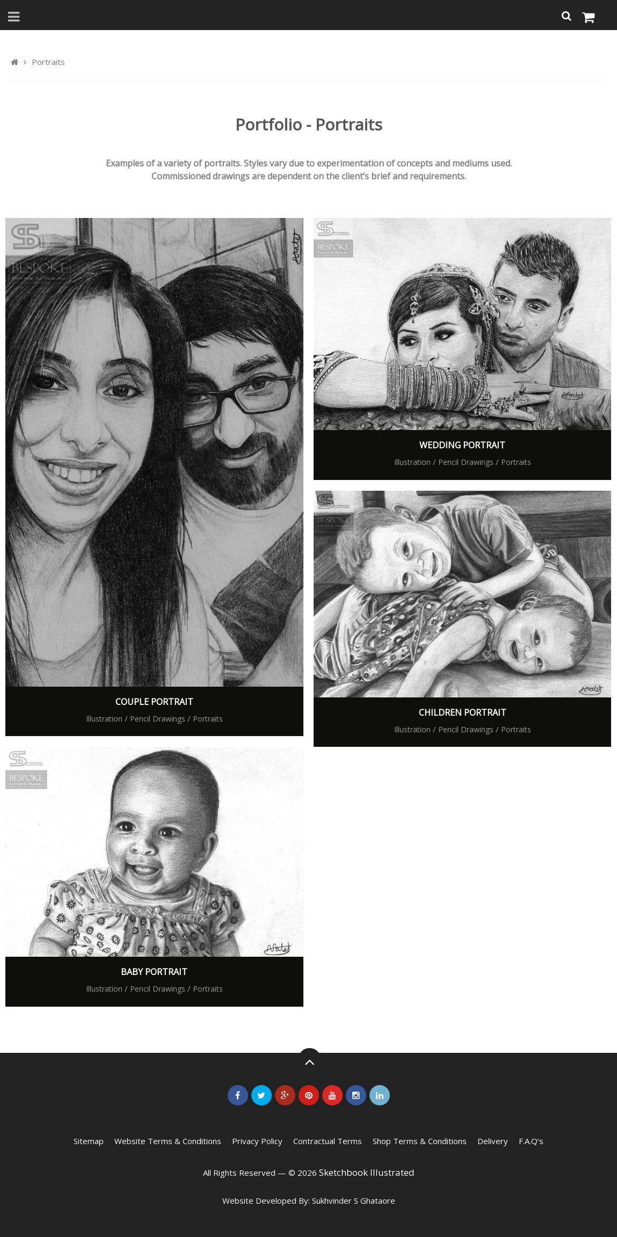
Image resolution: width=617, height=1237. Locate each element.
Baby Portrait (154, 972)
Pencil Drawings (157, 719)
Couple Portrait (154, 702)
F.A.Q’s (531, 1141)
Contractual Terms (327, 1141)
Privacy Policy (257, 1141)
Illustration (104, 719)
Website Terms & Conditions (167, 1141)
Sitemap (89, 1141)
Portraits (208, 719)
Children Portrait (462, 712)
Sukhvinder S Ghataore (353, 1200)
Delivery (492, 1141)
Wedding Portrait (462, 445)
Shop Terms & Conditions (420, 1141)
